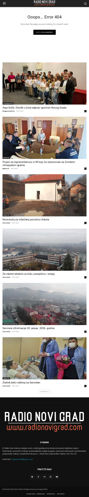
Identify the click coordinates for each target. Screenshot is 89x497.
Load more (44, 391)
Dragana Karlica (8, 111)
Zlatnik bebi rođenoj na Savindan (21, 382)
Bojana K (5, 168)
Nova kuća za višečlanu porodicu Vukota (25, 219)
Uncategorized (8, 103)
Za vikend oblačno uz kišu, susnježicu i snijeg (28, 273)
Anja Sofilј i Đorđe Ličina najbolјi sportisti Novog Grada (34, 107)
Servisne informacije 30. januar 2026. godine (28, 328)
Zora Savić (6, 223)
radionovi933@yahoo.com (22, 459)
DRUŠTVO (6, 158)
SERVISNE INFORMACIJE (10, 324)
